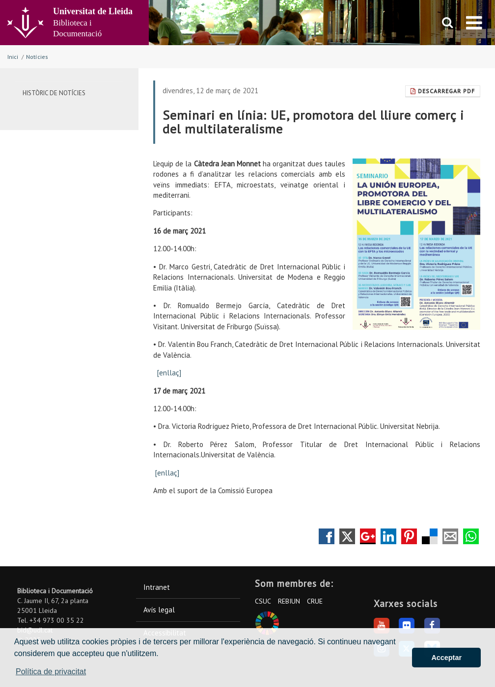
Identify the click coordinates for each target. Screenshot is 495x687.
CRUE (315, 601)
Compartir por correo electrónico (450, 536)
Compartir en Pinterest (409, 536)
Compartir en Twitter (347, 536)
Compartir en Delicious (430, 536)
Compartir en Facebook (326, 536)
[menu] (474, 22)
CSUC (263, 601)
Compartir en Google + (368, 536)
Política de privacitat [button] (51, 671)
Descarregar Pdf (443, 91)
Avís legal (159, 609)
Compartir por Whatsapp (471, 536)
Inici (12, 56)
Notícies (37, 56)
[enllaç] (169, 372)
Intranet (156, 587)
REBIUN (289, 601)
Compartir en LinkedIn (388, 536)
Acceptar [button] (446, 657)
